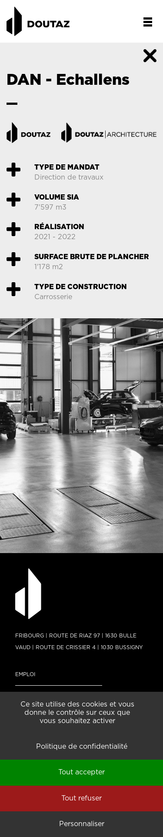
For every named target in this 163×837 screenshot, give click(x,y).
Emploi (25, 674)
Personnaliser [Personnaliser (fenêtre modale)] (81, 823)
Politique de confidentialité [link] (81, 746)
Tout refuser (81, 798)
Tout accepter (81, 772)
